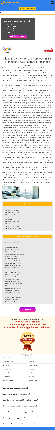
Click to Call (27, 310)
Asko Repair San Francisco (12, 299)
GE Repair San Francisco (11, 256)
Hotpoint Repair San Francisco (13, 249)
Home (1, 12)
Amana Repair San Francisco (13, 245)
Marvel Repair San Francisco (12, 290)
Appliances (7, 12)
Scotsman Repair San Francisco (13, 283)
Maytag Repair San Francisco (13, 263)
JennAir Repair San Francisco (13, 297)
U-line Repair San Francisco (12, 295)
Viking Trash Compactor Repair (13, 228)
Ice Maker (14, 12)
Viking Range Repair (10, 224)
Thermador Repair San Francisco (14, 277)
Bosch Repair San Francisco (12, 247)
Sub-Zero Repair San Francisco (13, 272)
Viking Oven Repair (10, 219)
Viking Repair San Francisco (12, 279)
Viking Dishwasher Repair (12, 212)
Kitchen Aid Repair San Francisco (14, 265)
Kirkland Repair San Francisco (13, 292)
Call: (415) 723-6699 (18, 36)
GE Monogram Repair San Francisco (15, 254)
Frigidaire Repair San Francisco (13, 252)
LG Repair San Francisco (11, 258)
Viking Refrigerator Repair (12, 221)
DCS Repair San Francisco (12, 286)
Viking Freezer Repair (11, 217)
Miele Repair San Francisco (12, 302)
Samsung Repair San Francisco (13, 267)
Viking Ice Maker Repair (11, 214)
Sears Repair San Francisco (12, 270)
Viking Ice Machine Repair (12, 210)
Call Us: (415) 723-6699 (29, 8)
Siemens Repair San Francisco (13, 288)
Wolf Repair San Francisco (12, 274)
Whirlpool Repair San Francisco (13, 281)
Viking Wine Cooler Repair (12, 226)
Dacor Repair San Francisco (12, 242)
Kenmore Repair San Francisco (13, 261)
